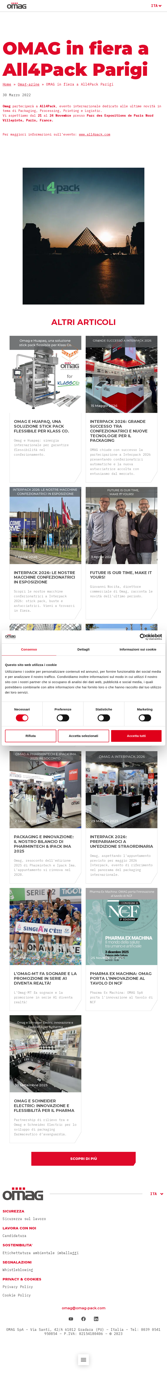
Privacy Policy (18, 1287)
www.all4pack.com (94, 134)
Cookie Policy (17, 1295)
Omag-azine (29, 84)
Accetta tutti (136, 736)
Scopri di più (83, 1159)
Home (7, 84)
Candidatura (15, 1236)
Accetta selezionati (83, 736)
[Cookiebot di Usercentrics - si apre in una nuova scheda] (143, 637)
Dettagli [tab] (83, 649)
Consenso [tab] (29, 649)
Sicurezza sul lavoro (24, 1219)
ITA (154, 5)
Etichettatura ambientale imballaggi (41, 1253)
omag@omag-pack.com (83, 1308)
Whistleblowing (18, 1270)
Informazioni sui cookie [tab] (138, 649)
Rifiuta (30, 736)
